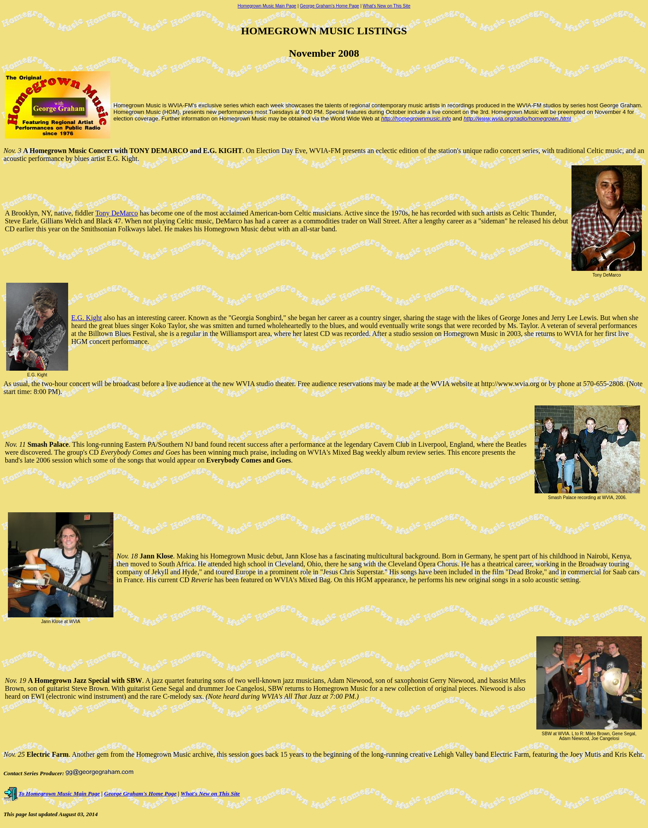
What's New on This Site (386, 6)
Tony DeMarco (116, 213)
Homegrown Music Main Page (267, 6)
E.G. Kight (86, 317)
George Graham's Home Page (329, 6)
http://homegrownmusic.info (416, 118)
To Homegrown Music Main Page (52, 793)
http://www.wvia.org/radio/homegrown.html (517, 118)
